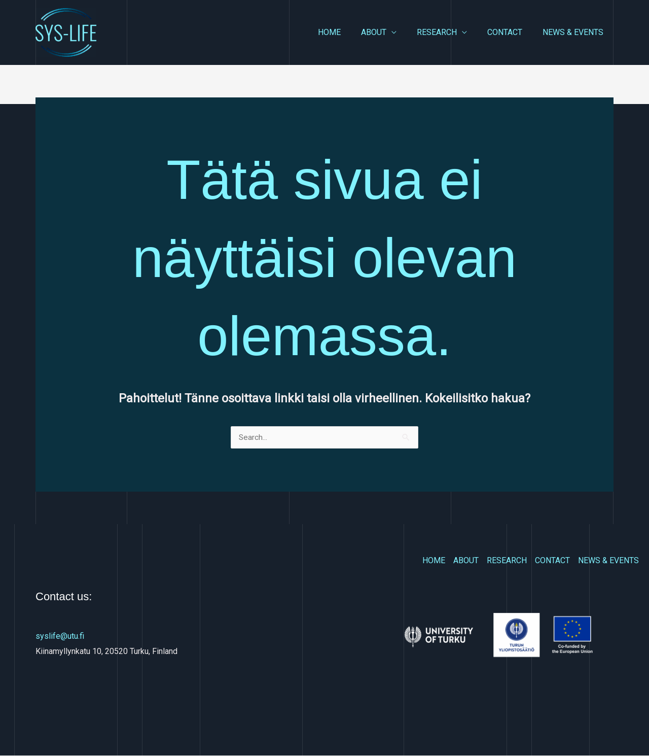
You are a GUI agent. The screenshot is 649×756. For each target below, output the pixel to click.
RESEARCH (447, 32)
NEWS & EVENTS (575, 32)
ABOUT (388, 32)
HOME (347, 32)
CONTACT (510, 32)
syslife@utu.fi (59, 636)
